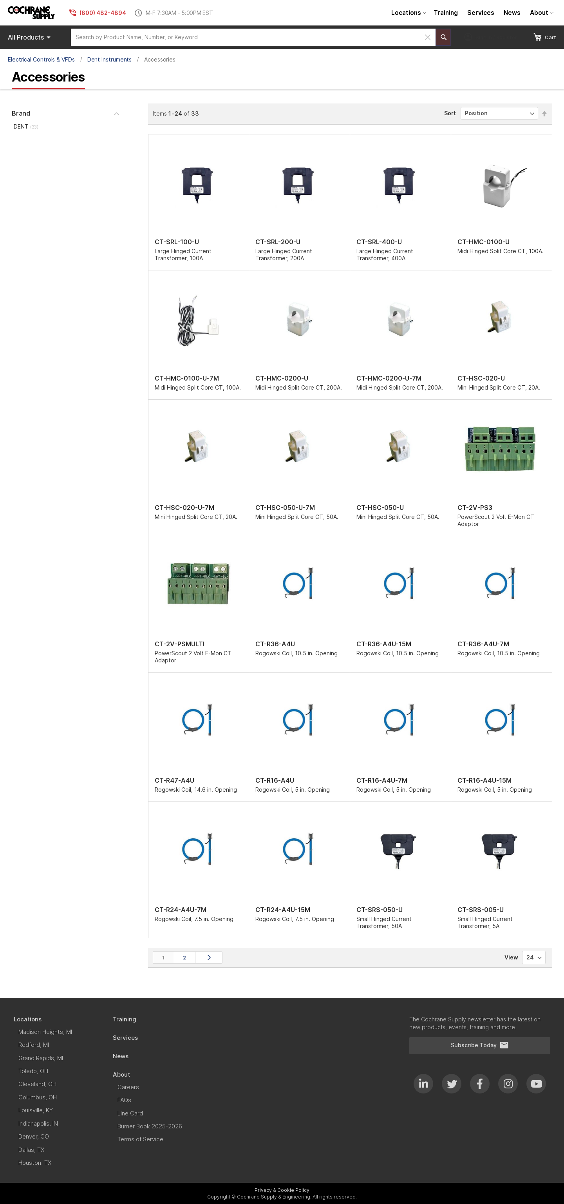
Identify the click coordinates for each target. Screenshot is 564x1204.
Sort (450, 113)
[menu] (471, 12)
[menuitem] (408, 12)
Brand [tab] (21, 113)
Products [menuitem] (30, 37)
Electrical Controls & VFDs (41, 59)
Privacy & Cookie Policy (282, 1190)
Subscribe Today (480, 1045)
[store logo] (31, 12)
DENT (26, 126)
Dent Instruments (109, 59)
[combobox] (253, 37)
